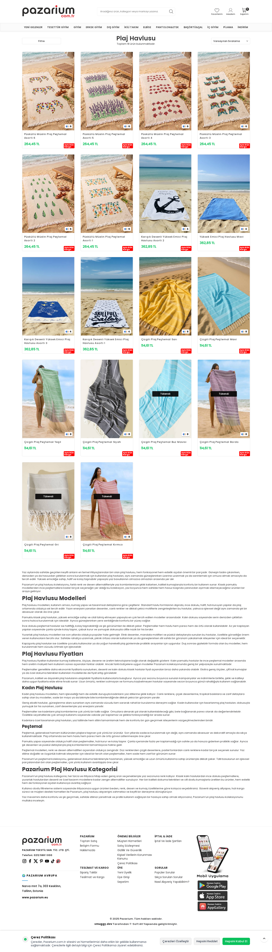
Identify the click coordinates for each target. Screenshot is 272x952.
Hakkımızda (87, 850)
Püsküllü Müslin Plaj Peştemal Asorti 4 (162, 136)
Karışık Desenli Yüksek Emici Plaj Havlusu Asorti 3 (47, 341)
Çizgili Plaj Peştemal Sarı (159, 339)
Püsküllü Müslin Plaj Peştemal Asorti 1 (104, 238)
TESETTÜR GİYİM (58, 27)
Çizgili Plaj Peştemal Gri (41, 544)
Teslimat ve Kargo (92, 877)
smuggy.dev (103, 924)
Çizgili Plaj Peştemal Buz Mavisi (163, 442)
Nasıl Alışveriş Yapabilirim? (172, 882)
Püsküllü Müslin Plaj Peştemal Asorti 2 (45, 238)
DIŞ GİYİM (113, 27)
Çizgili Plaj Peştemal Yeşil (42, 442)
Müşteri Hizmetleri (129, 841)
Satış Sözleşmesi (128, 846)
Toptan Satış (88, 841)
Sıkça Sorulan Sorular (169, 877)
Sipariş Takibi (88, 872)
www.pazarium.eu (35, 897)
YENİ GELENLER (33, 27)
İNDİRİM (243, 27)
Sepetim (123, 882)
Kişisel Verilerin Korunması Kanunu (134, 857)
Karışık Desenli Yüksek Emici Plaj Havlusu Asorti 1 (106, 341)
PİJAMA (228, 27)
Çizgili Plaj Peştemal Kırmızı (103, 544)
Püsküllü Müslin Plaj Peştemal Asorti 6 (45, 136)
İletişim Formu (89, 846)
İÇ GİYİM (212, 27)
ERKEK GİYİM (94, 27)
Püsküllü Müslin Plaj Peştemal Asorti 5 (104, 136)
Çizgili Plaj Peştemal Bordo (219, 442)
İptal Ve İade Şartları (168, 841)
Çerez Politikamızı (105, 945)
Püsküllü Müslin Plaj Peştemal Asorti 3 (221, 136)
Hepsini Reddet (207, 941)
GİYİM (77, 27)
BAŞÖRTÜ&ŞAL (193, 27)
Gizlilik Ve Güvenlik (129, 850)
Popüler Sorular (165, 872)
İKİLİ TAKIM (131, 27)
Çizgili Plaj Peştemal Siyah (102, 442)
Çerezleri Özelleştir (175, 941)
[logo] (48, 11)
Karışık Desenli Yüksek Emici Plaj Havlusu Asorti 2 (164, 238)
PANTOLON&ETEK (167, 27)
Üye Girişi (123, 877)
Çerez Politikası (127, 863)
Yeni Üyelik (124, 872)
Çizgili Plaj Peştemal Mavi (218, 339)
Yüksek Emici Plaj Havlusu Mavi (222, 237)
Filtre (41, 41)
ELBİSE (147, 27)
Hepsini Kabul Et (236, 941)
